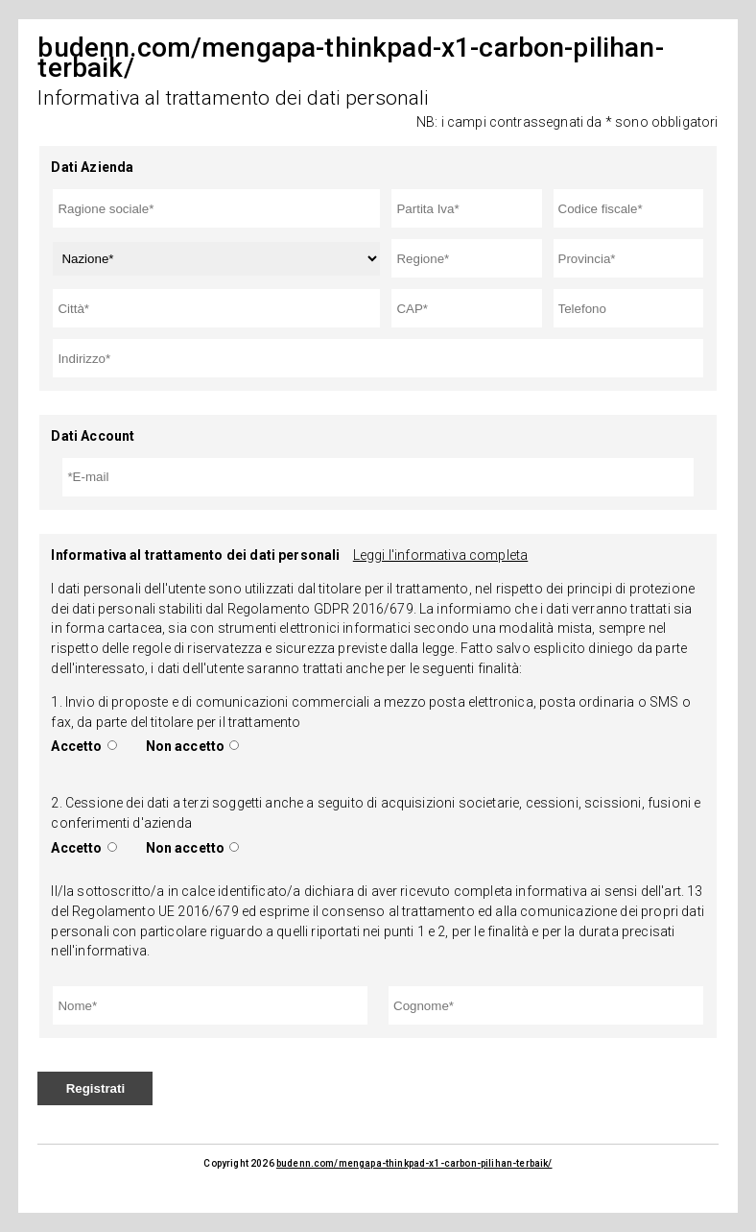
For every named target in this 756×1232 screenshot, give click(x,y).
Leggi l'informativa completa (440, 555)
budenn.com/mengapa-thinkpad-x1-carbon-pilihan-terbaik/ (414, 1163)
